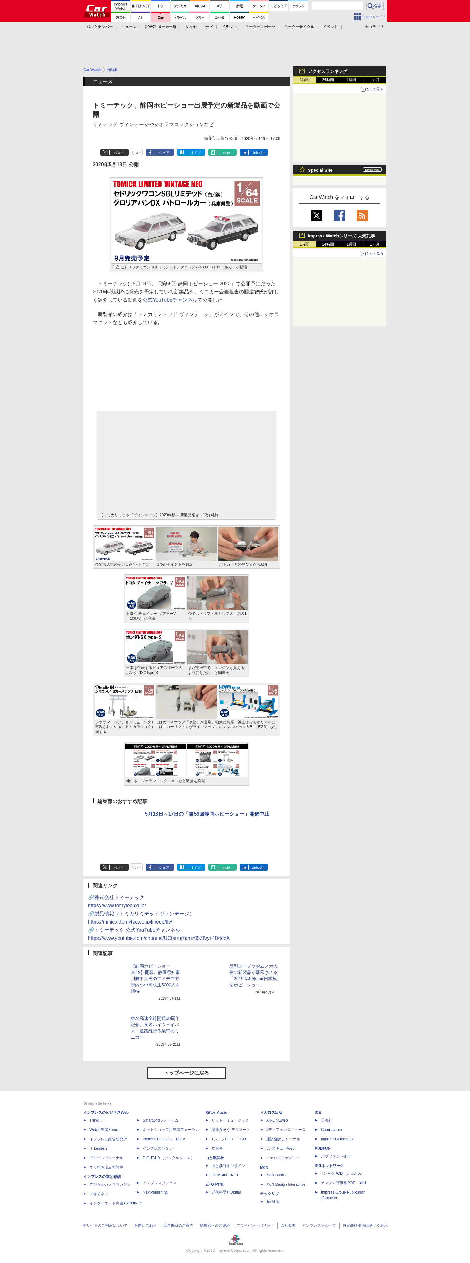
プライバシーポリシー (255, 1225)
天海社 (326, 1120)
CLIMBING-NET (225, 1175)
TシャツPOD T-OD (229, 1139)
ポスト (119, 153)
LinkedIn (258, 153)
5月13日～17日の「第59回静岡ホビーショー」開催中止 (207, 814)
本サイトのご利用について (105, 1225)
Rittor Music (216, 1112)
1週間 (351, 80)
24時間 (328, 80)
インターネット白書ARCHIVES (115, 1203)
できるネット (100, 1194)
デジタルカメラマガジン (110, 1184)
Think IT (96, 1120)
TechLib (272, 1201)
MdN (264, 1167)
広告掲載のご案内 (178, 1225)
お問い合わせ (145, 1225)
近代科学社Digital (226, 1192)
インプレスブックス (159, 1183)
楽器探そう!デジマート (231, 1130)
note (226, 153)
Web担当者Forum (104, 1130)
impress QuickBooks (338, 1139)
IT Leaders (98, 1148)
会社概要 (288, 1225)
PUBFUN (322, 1148)
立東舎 (217, 1148)
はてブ (195, 153)
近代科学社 (214, 1184)
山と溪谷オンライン (228, 1166)
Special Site (320, 170)
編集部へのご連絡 (215, 1225)
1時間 (304, 80)
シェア (164, 153)
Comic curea (331, 1130)
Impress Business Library (164, 1139)
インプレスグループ (319, 1225)
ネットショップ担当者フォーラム (171, 1130)
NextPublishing (155, 1192)
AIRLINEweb (277, 1120)
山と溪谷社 (214, 1158)
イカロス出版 (271, 1112)
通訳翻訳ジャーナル (283, 1139)
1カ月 (375, 80)
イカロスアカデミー (283, 1158)
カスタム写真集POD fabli (343, 1183)
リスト (137, 153)
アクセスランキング (327, 71)
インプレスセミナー (159, 1148)
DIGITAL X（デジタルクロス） (168, 1158)
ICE (318, 1112)
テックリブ (269, 1194)
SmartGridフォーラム (161, 1120)
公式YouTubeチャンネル (170, 300)
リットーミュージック (230, 1120)
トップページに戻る (186, 1073)
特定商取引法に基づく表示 (365, 1225)
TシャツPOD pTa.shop (341, 1173)
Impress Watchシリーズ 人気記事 (341, 235)
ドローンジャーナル (106, 1158)
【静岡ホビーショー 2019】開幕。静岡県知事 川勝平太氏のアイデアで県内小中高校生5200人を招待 (155, 979)
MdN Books (276, 1175)
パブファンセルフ (336, 1156)
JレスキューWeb (280, 1148)
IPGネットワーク (329, 1166)
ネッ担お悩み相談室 (106, 1167)
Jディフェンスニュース (286, 1130)
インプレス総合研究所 (108, 1139)
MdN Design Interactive (285, 1184)
